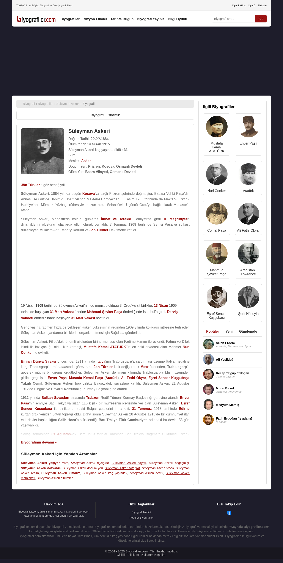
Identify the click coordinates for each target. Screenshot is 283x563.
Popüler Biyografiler (141, 517)
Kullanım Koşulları (153, 555)
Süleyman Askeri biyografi (90, 463)
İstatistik (113, 115)
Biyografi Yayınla (151, 19)
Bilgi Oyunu (177, 19)
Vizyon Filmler (95, 19)
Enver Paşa (248, 143)
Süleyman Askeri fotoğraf (122, 468)
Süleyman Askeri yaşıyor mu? (44, 463)
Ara (261, 18)
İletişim (262, 5)
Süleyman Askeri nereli (146, 473)
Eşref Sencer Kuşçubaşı (216, 315)
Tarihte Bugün (122, 19)
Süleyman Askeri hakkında (41, 468)
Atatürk (248, 191)
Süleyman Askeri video (158, 468)
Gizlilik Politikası (128, 555)
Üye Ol (252, 5)
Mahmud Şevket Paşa (216, 272)
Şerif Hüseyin (248, 314)
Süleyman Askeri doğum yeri (83, 468)
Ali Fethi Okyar (248, 230)
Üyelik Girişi (239, 5)
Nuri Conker (217, 191)
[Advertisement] (141, 61)
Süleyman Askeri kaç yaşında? (105, 473)
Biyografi (97, 115)
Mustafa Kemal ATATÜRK (216, 147)
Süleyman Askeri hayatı (129, 463)
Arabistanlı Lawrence (248, 272)
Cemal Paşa (216, 230)
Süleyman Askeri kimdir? (60, 473)
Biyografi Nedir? (141, 512)
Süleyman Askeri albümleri (55, 478)
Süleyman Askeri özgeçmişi (169, 463)
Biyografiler (70, 19)
